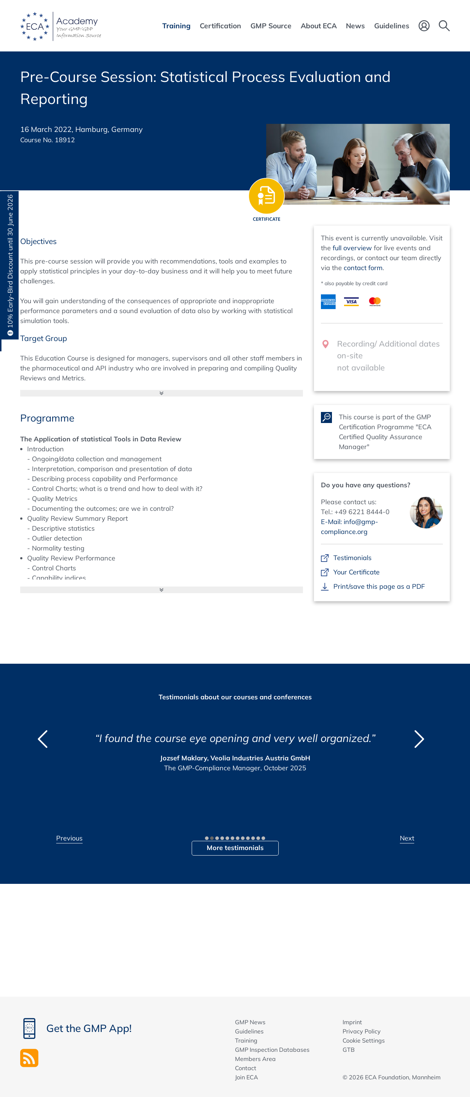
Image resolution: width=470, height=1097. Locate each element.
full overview (352, 248)
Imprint (352, 1022)
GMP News (250, 1022)
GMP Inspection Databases (272, 1049)
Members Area (255, 1058)
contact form (363, 268)
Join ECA (246, 1077)
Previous (69, 838)
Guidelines (249, 1031)
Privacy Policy (362, 1031)
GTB (349, 1049)
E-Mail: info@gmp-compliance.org (349, 526)
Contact (245, 1068)
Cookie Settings (364, 1040)
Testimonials (352, 557)
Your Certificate (356, 572)
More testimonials (235, 847)
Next (407, 838)
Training (246, 1040)
